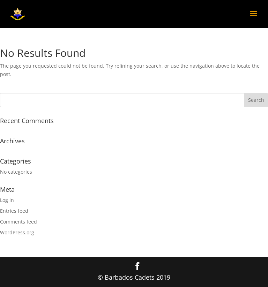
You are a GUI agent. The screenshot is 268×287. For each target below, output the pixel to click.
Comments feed (18, 221)
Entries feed (14, 210)
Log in (7, 200)
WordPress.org (17, 232)
